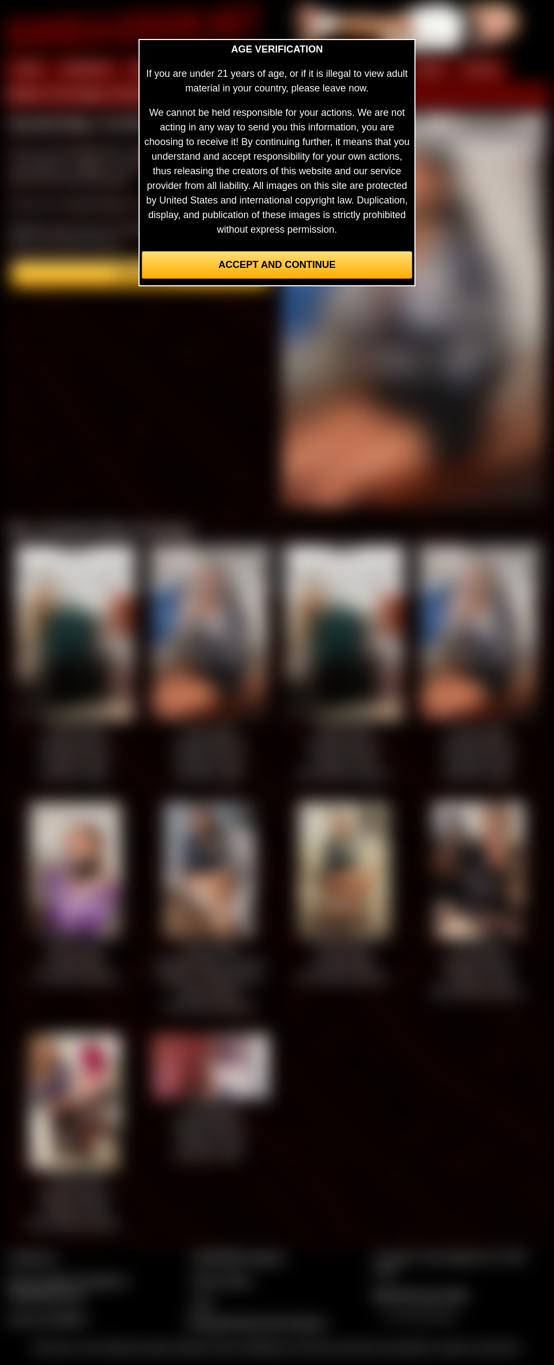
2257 (202, 1303)
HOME (27, 69)
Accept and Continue (277, 264)
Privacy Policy (221, 1280)
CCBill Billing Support (237, 1257)
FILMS (428, 69)
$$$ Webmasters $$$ (420, 1295)
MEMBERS (86, 69)
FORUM (481, 69)
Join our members (48, 1318)
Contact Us (33, 1257)
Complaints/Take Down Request (256, 1322)
